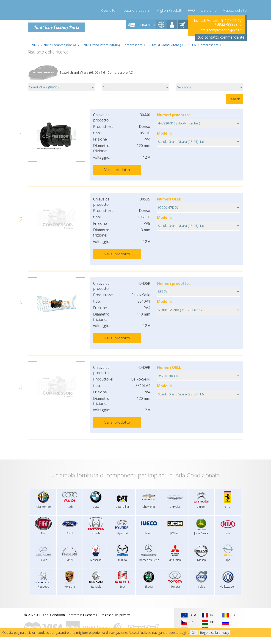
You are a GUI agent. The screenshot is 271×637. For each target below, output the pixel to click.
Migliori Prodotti (169, 9)
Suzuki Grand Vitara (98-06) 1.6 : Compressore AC (187, 44)
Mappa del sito (234, 9)
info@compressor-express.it (221, 30)
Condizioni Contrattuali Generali (73, 606)
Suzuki (32, 44)
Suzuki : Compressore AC (58, 44)
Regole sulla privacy (115, 606)
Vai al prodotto (117, 169)
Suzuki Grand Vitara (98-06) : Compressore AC (114, 44)
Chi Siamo (209, 9)
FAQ (191, 9)
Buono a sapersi (136, 9)
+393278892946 (228, 24)
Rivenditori (109, 9)
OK (194, 632)
